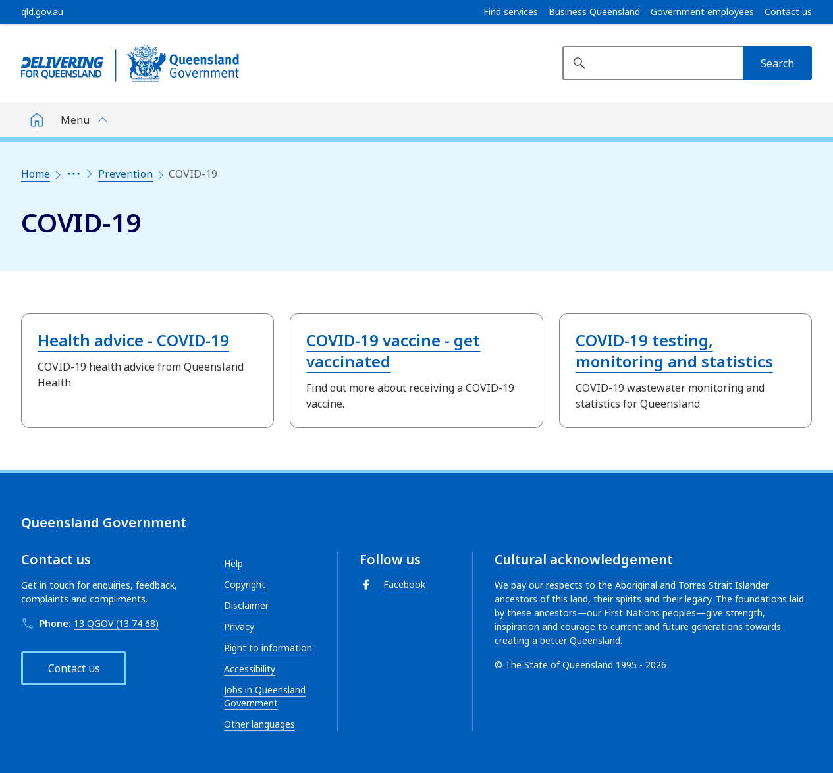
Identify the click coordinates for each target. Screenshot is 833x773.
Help (233, 563)
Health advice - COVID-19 (133, 340)
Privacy (239, 626)
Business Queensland (594, 11)
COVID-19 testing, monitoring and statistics (674, 350)
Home (35, 174)
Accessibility (249, 668)
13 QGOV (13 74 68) (116, 623)
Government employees (702, 11)
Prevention (125, 174)
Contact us (788, 11)
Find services (510, 11)
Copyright (244, 584)
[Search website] (652, 63)
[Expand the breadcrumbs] (73, 173)
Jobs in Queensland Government (265, 696)
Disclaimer (246, 605)
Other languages (259, 724)
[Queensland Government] (130, 63)
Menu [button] (75, 120)
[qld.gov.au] (42, 11)
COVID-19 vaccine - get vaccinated (393, 350)
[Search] (777, 63)
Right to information (268, 647)
